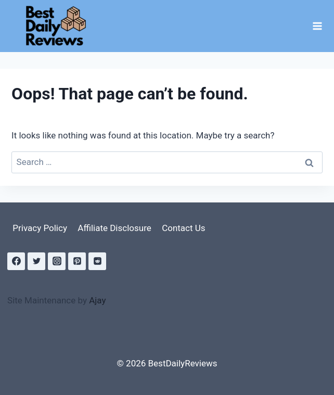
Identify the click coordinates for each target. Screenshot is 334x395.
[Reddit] (97, 261)
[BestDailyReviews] (59, 26)
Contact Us (183, 228)
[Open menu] (317, 26)
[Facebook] (16, 261)
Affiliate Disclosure (114, 228)
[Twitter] (36, 261)
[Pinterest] (77, 261)
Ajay (97, 300)
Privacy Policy (39, 228)
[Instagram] (57, 261)
